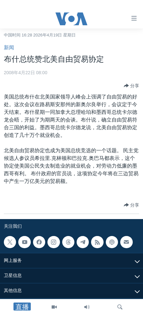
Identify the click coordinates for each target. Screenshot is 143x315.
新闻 (9, 47)
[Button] (131, 86)
